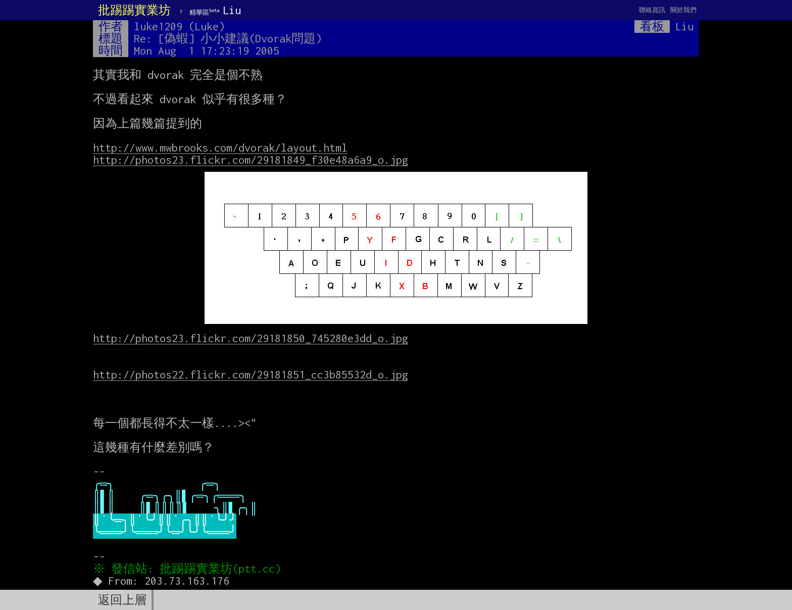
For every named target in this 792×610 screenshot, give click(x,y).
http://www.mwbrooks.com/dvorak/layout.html (220, 147)
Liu (215, 10)
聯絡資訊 (652, 10)
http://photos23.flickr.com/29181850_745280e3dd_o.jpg (250, 338)
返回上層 (122, 599)
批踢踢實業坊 (134, 10)
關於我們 (683, 10)
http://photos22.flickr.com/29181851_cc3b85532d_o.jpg (250, 374)
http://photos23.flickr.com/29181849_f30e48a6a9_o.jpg (250, 159)
